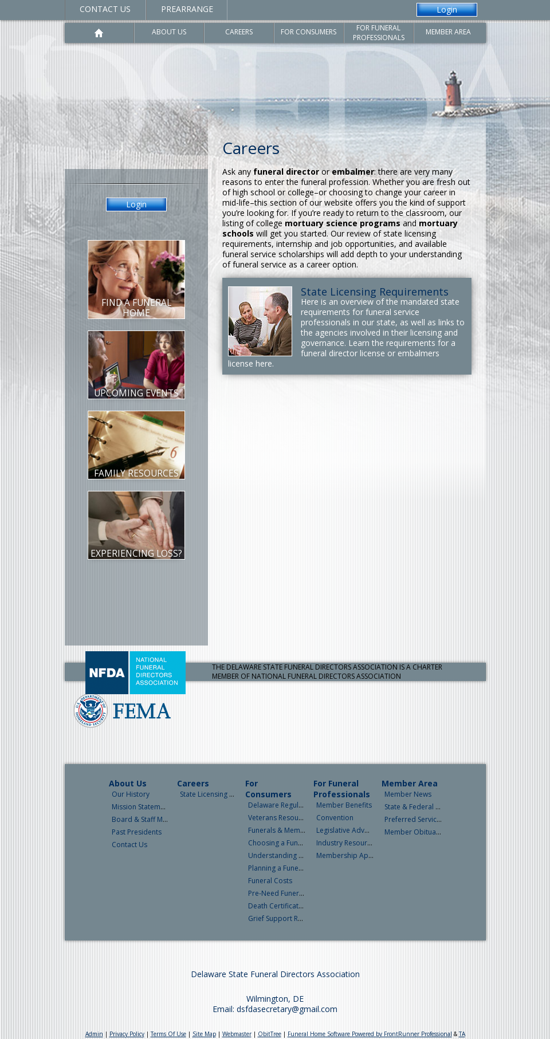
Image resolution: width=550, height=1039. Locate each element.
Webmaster (237, 1034)
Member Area (410, 783)
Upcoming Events (136, 393)
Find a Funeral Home (136, 308)
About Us (128, 783)
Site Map (204, 1034)
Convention (334, 817)
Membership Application (356, 855)
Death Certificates (277, 906)
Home (99, 33)
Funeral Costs (270, 880)
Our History (131, 794)
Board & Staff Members (150, 819)
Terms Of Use (168, 1034)
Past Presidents (137, 832)
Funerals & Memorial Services (295, 830)
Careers (193, 783)
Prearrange (187, 8)
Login (447, 9)
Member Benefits (344, 805)
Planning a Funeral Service (290, 868)
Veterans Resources (280, 817)
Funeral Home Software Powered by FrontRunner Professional (370, 1034)
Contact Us (105, 8)
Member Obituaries (416, 832)
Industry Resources (347, 843)
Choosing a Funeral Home (290, 843)
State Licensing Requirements (375, 291)
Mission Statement (141, 807)
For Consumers (268, 789)
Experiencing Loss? (136, 554)
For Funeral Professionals (341, 789)
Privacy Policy (126, 1034)
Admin (94, 1034)
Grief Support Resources (288, 918)
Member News (407, 794)
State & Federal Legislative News (436, 807)
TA (462, 1034)
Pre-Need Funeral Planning (291, 893)
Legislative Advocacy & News (363, 830)
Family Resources (136, 473)
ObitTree (269, 1034)
